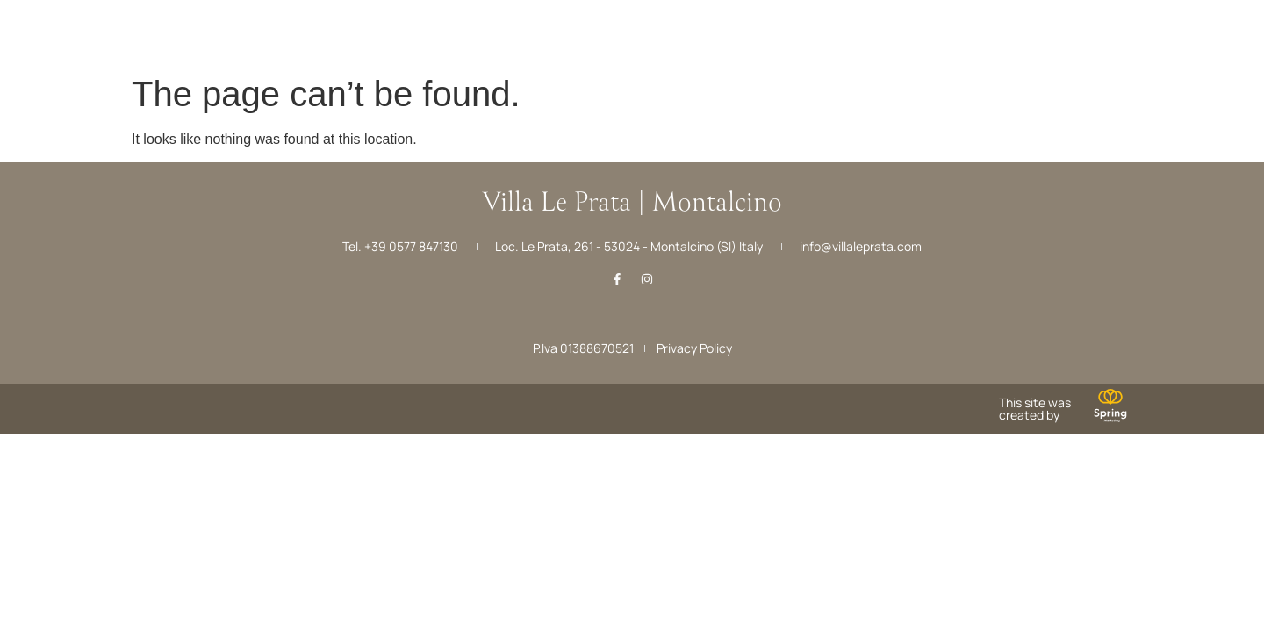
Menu (41, 51)
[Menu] (41, 24)
